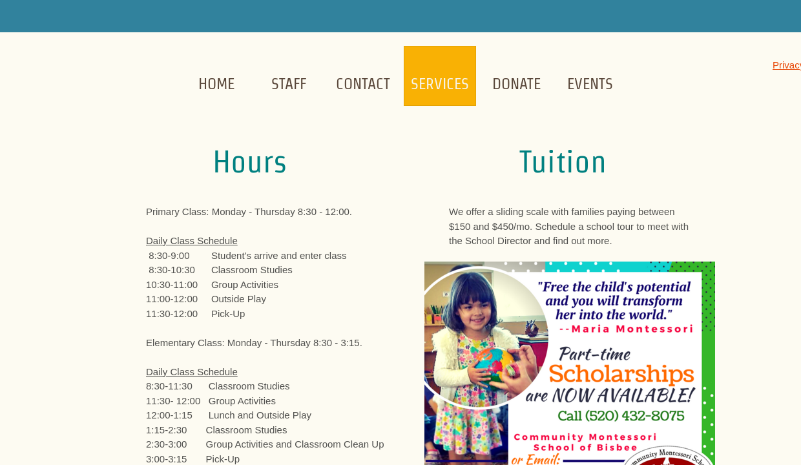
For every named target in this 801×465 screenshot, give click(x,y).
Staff (288, 83)
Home (216, 83)
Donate (516, 83)
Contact (363, 83)
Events (590, 83)
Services (440, 83)
